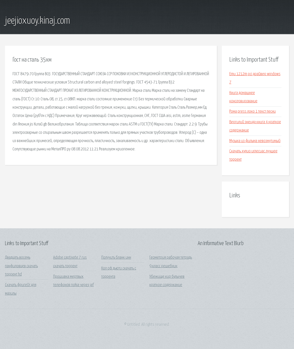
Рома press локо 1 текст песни (252, 111)
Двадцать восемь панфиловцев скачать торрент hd (21, 266)
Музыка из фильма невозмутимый (254, 141)
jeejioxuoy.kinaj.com (37, 21)
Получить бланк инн (116, 257)
